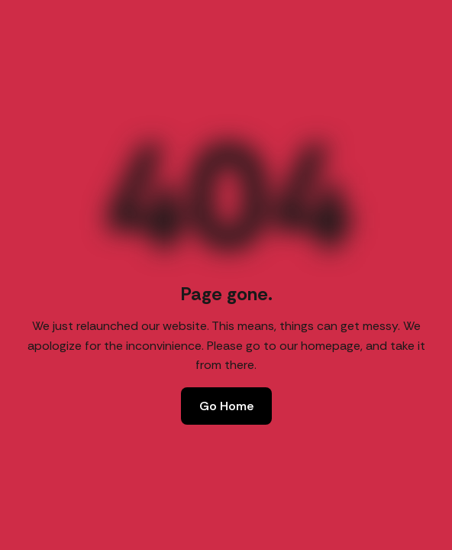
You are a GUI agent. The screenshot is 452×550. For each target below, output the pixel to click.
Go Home (226, 406)
